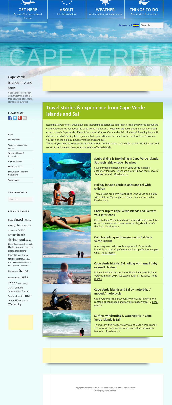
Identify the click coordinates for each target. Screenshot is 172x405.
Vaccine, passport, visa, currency (17, 146)
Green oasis (28, 244)
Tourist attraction (16, 296)
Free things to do (15, 166)
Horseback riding (17, 250)
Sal (22, 270)
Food (21, 239)
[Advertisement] (25, 322)
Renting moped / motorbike (18, 265)
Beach (18, 219)
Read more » (121, 174)
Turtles (11, 300)
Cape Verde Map (15, 161)
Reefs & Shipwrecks (24, 262)
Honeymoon (28, 247)
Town (28, 296)
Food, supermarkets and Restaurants (18, 173)
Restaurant (13, 271)
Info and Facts (14, 140)
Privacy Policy (129, 388)
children (21, 225)
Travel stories (13, 180)
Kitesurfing (20, 255)
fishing (12, 240)
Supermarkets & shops (18, 291)
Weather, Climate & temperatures (16, 154)
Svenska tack (129, 25)
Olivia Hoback (110, 391)
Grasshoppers (19, 244)
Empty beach (16, 235)
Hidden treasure (15, 247)
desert (22, 230)
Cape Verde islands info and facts (20, 82)
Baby (10, 220)
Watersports (21, 300)
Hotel (11, 255)
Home (10, 134)
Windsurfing (15, 304)
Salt (27, 271)
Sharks (19, 287)
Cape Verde (86, 57)
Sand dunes (13, 277)
